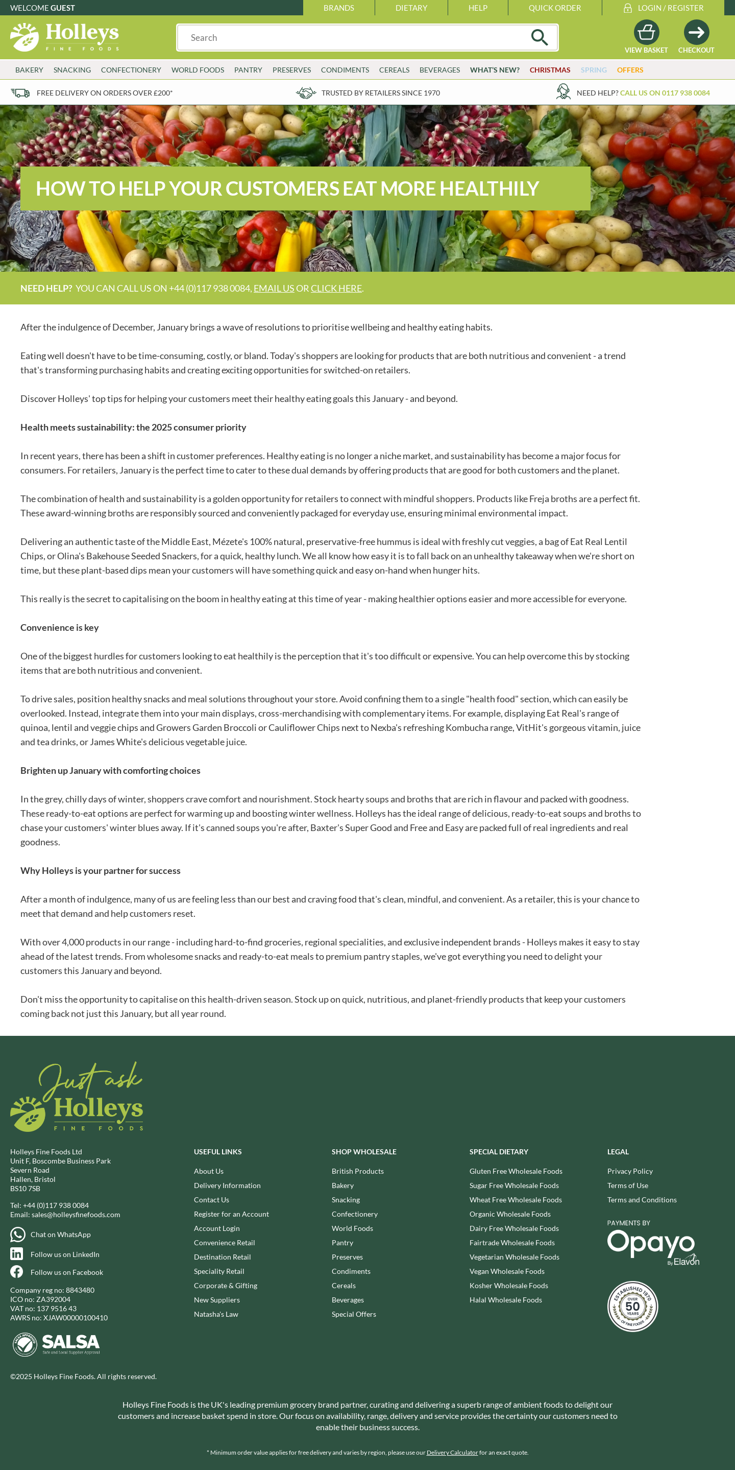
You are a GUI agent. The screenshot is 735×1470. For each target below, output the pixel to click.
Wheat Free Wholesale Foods (516, 1199)
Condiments (345, 69)
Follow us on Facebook (67, 1272)
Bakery (29, 69)
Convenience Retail (224, 1242)
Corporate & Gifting (225, 1285)
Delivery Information (227, 1185)
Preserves (292, 69)
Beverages (440, 69)
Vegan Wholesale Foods (507, 1271)
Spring (594, 69)
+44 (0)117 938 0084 (56, 1205)
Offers (630, 69)
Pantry (248, 69)
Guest (63, 7)
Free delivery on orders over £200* (105, 92)
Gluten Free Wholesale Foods (516, 1171)
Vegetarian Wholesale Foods (514, 1256)
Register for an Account (231, 1214)
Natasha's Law (216, 1314)
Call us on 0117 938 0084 (665, 92)
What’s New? (495, 69)
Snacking (72, 69)
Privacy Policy (630, 1171)
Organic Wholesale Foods (510, 1214)
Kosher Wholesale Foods (509, 1285)
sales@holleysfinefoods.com (76, 1214)
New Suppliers (217, 1299)
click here (336, 288)
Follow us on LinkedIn (65, 1254)
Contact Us (211, 1199)
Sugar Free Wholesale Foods (514, 1185)
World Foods (198, 69)
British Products (358, 1171)
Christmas (550, 69)
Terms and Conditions (642, 1199)
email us (274, 288)
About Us (209, 1171)
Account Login (217, 1228)
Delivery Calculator (452, 1452)
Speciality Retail (219, 1271)
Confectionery (131, 69)
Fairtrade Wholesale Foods (512, 1242)
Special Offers (354, 1314)
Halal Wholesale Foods (506, 1299)
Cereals (394, 69)
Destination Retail (222, 1256)
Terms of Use (627, 1185)
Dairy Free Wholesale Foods (514, 1228)
